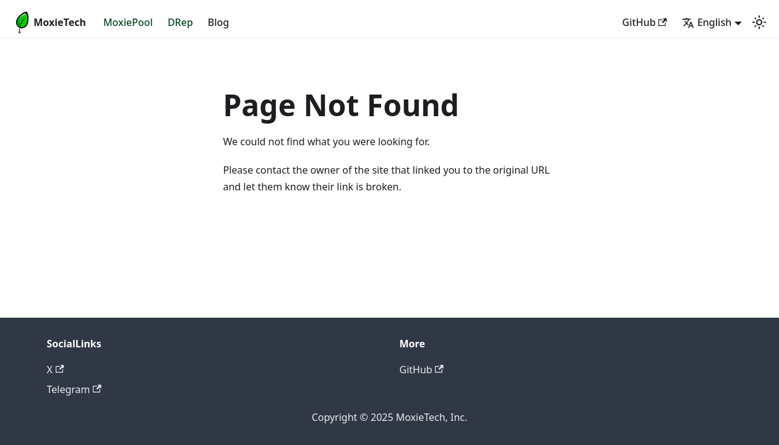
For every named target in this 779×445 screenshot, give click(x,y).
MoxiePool (128, 22)
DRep (180, 22)
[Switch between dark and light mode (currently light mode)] (759, 22)
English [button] (706, 22)
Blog (218, 22)
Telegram (74, 389)
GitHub (644, 22)
